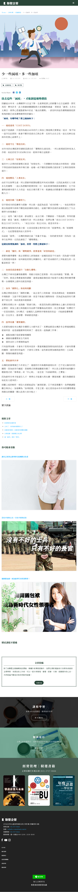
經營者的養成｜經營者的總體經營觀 (15, 430)
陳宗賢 (18, 85)
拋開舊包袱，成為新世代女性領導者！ (16, 578)
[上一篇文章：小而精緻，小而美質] (8, 398)
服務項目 (4, 855)
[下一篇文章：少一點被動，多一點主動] (69, 398)
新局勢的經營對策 (10, 423)
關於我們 (4, 851)
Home (3, 847)
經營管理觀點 (5, 859)
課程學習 (4, 863)
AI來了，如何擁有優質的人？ (13, 426)
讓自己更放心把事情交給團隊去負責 (15, 456)
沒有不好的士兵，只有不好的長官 (14, 517)
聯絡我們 (4, 867)
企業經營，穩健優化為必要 (13, 433)
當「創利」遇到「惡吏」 (12, 437)
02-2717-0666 (15, 826)
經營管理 (7, 85)
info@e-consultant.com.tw (17, 829)
